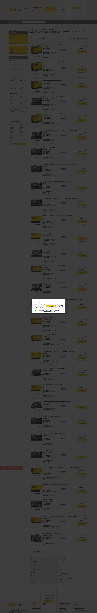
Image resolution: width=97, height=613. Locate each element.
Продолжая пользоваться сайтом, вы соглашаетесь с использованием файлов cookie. (49, 311)
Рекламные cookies (40, 305)
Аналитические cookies (40, 304)
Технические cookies (40, 307)
